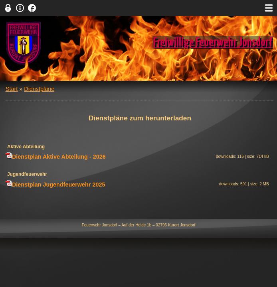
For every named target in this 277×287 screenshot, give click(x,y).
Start (12, 89)
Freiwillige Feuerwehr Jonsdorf (212, 42)
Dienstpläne (39, 89)
